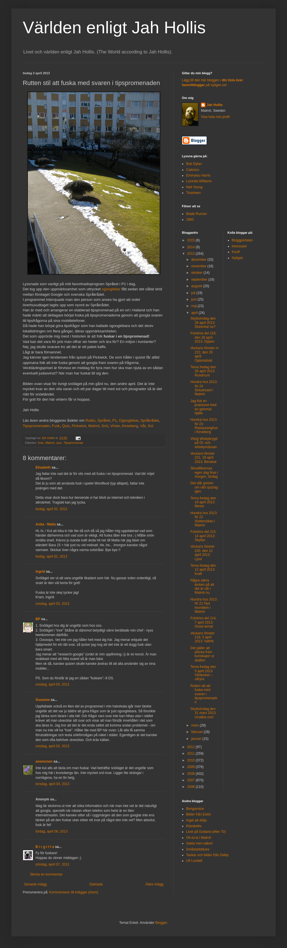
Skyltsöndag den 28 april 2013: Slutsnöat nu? (203, 322)
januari (196, 739)
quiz (59, 442)
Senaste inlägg (35, 884)
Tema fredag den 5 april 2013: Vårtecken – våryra (203, 673)
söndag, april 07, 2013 (52, 864)
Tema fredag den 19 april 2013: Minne (203, 502)
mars (195, 725)
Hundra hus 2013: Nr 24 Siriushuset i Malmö (203, 388)
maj (194, 306)
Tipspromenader (36, 426)
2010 (191, 760)
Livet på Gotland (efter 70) (206, 832)
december (199, 260)
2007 (191, 780)
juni (194, 299)
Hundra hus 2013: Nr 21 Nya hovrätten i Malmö (203, 605)
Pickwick (79, 426)
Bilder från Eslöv (198, 814)
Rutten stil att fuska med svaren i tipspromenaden (203, 694)
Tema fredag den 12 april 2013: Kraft (203, 570)
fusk (41, 442)
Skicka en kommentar (46, 874)
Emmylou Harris (198, 175)
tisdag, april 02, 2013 (51, 509)
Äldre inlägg (154, 884)
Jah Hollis (215, 105)
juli (193, 293)
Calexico (192, 170)
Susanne (43, 700)
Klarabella (193, 826)
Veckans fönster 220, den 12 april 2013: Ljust (202, 553)
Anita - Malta (46, 524)
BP (38, 619)
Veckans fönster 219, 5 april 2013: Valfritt (202, 637)
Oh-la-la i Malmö (198, 838)
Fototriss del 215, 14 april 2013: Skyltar (203, 536)
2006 (191, 787)
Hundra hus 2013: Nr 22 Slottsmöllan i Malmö (203, 519)
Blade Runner (196, 214)
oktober (197, 273)
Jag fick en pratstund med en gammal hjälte (203, 407)
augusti (197, 286)
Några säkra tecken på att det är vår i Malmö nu (202, 586)
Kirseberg (130, 426)
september (199, 279)
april (195, 313)
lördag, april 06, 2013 (52, 831)
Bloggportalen (242, 240)
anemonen (44, 761)
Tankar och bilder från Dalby (207, 855)
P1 (114, 420)
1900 (190, 220)
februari (197, 732)
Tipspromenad (73, 442)
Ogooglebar (128, 420)
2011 (191, 753)
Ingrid (40, 572)
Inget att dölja (196, 820)
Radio (90, 420)
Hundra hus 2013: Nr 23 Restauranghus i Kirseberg (204, 426)
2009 (191, 767)
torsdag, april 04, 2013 (52, 784)
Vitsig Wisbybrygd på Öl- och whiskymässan (203, 443)
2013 (191, 254)
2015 (191, 240)
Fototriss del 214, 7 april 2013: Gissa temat (203, 622)
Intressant (239, 246)
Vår (143, 426)
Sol (150, 426)
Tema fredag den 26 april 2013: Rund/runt (203, 371)
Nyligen (237, 258)
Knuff (236, 252)
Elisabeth (43, 467)
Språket (103, 420)
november (199, 266)
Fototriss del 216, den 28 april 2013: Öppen (203, 337)
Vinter (115, 426)
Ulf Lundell (194, 861)
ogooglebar (111, 289)
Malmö (93, 426)
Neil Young (194, 187)
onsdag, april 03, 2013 (52, 604)
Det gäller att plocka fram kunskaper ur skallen (202, 654)
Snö (104, 426)
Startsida (96, 884)
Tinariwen (193, 193)
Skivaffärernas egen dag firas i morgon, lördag (204, 472)
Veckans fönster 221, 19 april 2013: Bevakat (203, 458)
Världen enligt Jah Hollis (114, 27)
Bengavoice (195, 809)
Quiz (66, 426)
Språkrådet (149, 420)
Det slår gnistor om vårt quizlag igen (204, 487)
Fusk (56, 426)
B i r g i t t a (45, 847)
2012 (191, 747)
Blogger (161, 923)
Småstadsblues (197, 849)
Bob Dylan (194, 164)
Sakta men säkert (199, 843)
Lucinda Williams (199, 181)
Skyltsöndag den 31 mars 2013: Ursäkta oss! (203, 713)
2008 (191, 774)
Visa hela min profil (215, 117)
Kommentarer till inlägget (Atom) (73, 892)
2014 (191, 247)
